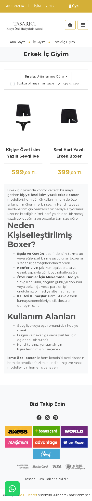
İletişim (34, 6)
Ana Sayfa (18, 42)
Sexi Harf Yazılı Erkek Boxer (69, 153)
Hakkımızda (14, 6)
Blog (49, 6)
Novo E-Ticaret (25, 495)
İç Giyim (39, 42)
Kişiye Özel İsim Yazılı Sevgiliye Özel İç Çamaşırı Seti (23, 153)
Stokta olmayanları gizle (35, 83)
